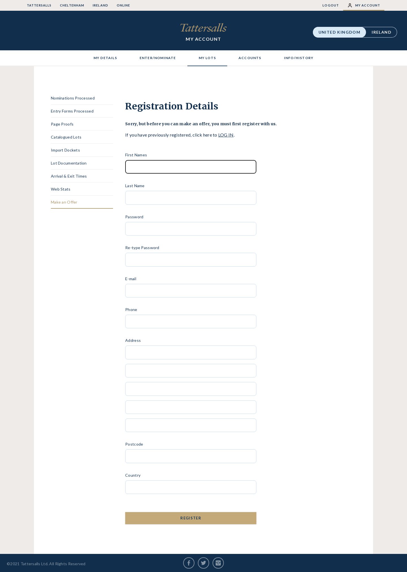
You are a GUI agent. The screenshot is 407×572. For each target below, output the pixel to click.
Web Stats (61, 189)
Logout (330, 5)
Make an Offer (64, 202)
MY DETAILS (105, 58)
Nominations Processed (73, 98)
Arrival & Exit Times (69, 176)
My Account (363, 5)
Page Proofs (62, 124)
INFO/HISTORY (298, 58)
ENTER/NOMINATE (158, 58)
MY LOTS (207, 58)
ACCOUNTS (250, 58)
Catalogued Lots (66, 137)
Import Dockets (65, 150)
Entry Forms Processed (72, 111)
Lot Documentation (69, 163)
